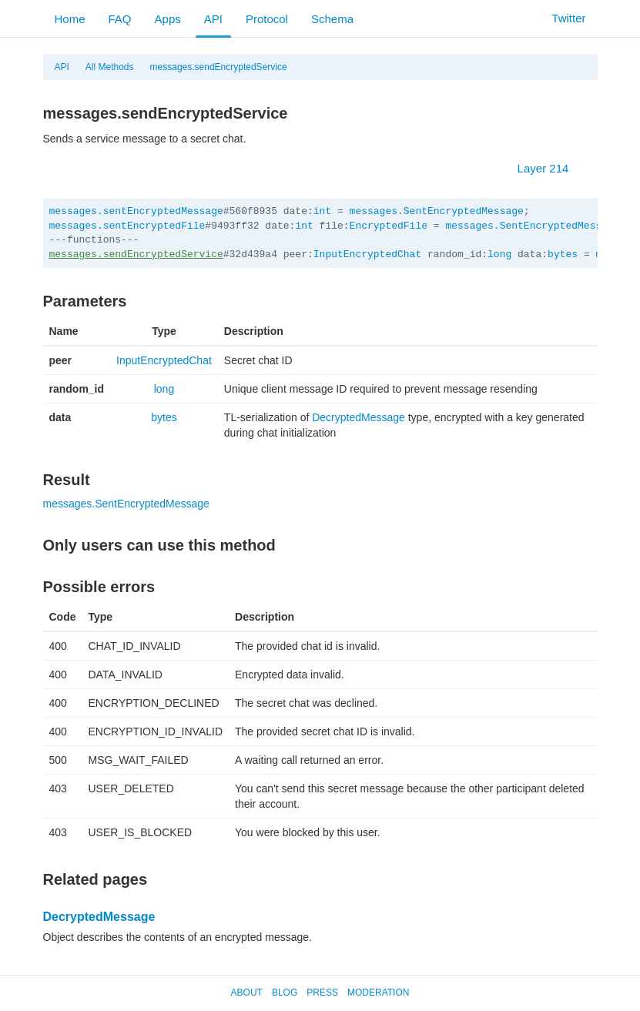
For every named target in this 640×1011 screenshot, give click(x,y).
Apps (168, 18)
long (499, 254)
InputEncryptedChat (367, 254)
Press (322, 992)
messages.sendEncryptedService (218, 67)
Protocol (267, 18)
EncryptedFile (388, 226)
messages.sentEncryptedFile (127, 226)
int (322, 211)
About (247, 992)
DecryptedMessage (358, 417)
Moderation (378, 992)
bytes (563, 254)
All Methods (109, 67)
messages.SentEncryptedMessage (437, 211)
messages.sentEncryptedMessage (136, 211)
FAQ (120, 18)
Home (70, 18)
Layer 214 (551, 168)
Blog (284, 992)
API (213, 18)
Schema (332, 18)
